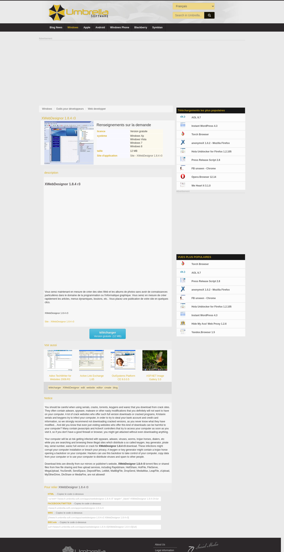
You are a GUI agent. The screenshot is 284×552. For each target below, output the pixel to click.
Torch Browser (200, 134)
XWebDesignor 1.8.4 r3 (62, 184)
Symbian (157, 27)
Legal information (164, 550)
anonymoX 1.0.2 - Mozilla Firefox (210, 143)
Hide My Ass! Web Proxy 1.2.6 (208, 323)
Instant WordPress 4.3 (204, 126)
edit (83, 387)
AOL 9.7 (196, 117)
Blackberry (140, 27)
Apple (86, 27)
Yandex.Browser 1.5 (203, 332)
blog (115, 387)
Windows (72, 27)
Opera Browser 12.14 (203, 177)
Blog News (56, 27)
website (91, 387)
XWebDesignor (71, 387)
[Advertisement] (142, 69)
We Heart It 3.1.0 (200, 185)
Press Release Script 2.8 (205, 160)
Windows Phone (119, 27)
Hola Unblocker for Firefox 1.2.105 (211, 151)
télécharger (55, 387)
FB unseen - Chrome (203, 168)
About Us (160, 544)
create (107, 387)
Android (100, 27)
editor (100, 387)
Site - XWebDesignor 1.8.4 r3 (146, 155)
